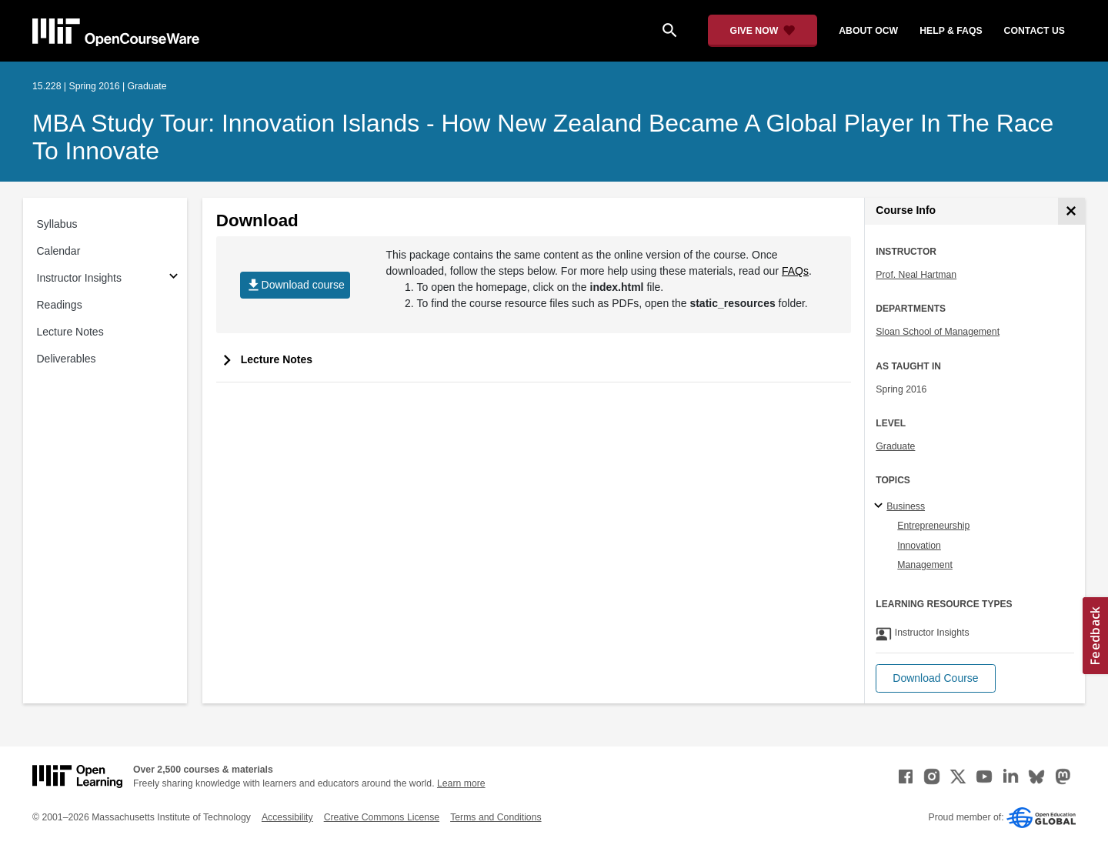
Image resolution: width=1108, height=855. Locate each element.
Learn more (461, 783)
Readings (59, 305)
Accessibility (287, 817)
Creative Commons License (381, 817)
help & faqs (950, 30)
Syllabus (57, 224)
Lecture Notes (70, 332)
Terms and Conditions (495, 817)
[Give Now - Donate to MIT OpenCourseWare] (763, 31)
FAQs (795, 271)
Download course (295, 285)
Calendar (59, 251)
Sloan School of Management (938, 331)
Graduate (895, 446)
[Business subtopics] (880, 506)
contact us (1034, 30)
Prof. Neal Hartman (916, 274)
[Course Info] (1071, 211)
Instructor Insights (79, 278)
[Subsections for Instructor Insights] (173, 278)
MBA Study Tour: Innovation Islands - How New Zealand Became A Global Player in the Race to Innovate (542, 137)
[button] (935, 678)
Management (925, 564)
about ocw (868, 30)
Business (905, 506)
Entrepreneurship (933, 525)
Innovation (919, 545)
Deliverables (66, 358)
